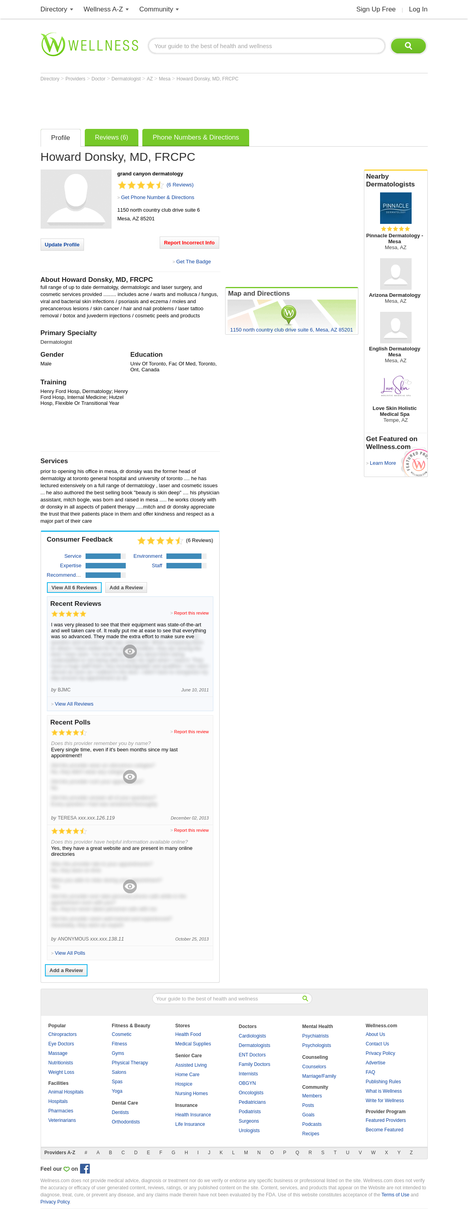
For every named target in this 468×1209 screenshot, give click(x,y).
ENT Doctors (252, 1055)
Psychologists (316, 1045)
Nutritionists (60, 1063)
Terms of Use (395, 1195)
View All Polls (70, 953)
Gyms (118, 1053)
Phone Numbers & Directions (196, 137)
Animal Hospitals (66, 1092)
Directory (54, 9)
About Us (375, 1034)
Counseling (315, 1057)
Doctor (99, 79)
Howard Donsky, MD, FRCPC (208, 79)
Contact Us (377, 1044)
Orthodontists (126, 1122)
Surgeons (249, 1121)
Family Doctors (254, 1064)
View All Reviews (74, 588)
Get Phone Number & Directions (157, 197)
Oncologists (251, 1092)
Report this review (191, 613)
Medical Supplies (193, 1044)
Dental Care (125, 1103)
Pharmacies (60, 1111)
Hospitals (58, 1101)
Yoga (117, 1091)
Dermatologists (254, 1045)
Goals (308, 1115)
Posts (308, 1105)
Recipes (310, 1133)
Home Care (187, 1074)
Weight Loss (61, 1072)
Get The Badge (193, 262)
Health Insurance (193, 1115)
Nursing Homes (191, 1093)
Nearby (395, 180)
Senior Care (188, 1055)
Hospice (183, 1084)
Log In (418, 9)
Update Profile (62, 245)
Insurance (186, 1105)
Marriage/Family (319, 1076)
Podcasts (312, 1124)
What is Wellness (384, 1091)
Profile (60, 138)
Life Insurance (190, 1124)
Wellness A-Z (103, 9)
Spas (117, 1081)
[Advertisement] (184, 103)
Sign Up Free (376, 9)
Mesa (165, 79)
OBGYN (247, 1083)
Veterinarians (62, 1120)
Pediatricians (252, 1102)
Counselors (314, 1066)
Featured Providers (386, 1120)
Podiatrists (250, 1111)
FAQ (370, 1072)
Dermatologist (127, 79)
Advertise (376, 1063)
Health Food (188, 1034)
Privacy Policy (380, 1053)
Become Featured (384, 1130)
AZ (150, 79)
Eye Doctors (61, 1044)
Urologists (249, 1130)
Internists (248, 1074)
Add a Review (126, 588)
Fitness (119, 1044)
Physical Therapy (130, 1063)
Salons (119, 1072)
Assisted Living (191, 1065)
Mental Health (317, 1026)
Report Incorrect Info (189, 243)
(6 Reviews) (180, 185)
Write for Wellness (385, 1100)
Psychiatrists (315, 1036)
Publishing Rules (383, 1081)
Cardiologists (252, 1036)
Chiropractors (62, 1034)
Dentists (120, 1112)
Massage (58, 1053)
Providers (76, 79)
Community (156, 9)
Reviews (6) (111, 137)
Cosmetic (122, 1034)
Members (312, 1096)
